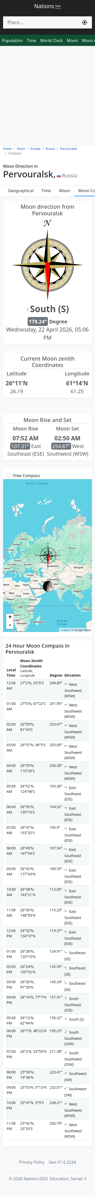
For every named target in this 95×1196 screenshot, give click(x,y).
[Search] (40, 22)
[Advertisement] (47, 96)
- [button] (10, 625)
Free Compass (26, 475)
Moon (72, 40)
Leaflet (65, 630)
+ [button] (10, 617)
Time (31, 40)
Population (12, 40)
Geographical (20, 190)
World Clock (51, 40)
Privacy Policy (32, 1162)
